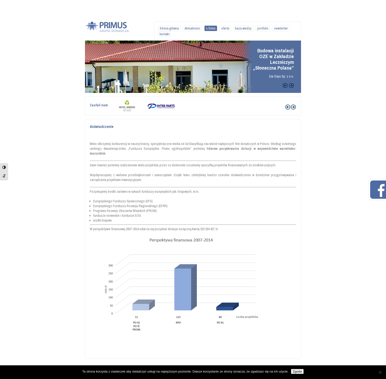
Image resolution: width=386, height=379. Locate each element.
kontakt (164, 34)
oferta (225, 28)
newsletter (281, 28)
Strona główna (169, 28)
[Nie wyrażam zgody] (380, 372)
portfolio (262, 28)
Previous (285, 85)
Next (291, 85)
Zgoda (297, 371)
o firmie (211, 28)
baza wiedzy (243, 28)
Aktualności (192, 28)
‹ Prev (287, 107)
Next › (293, 107)
